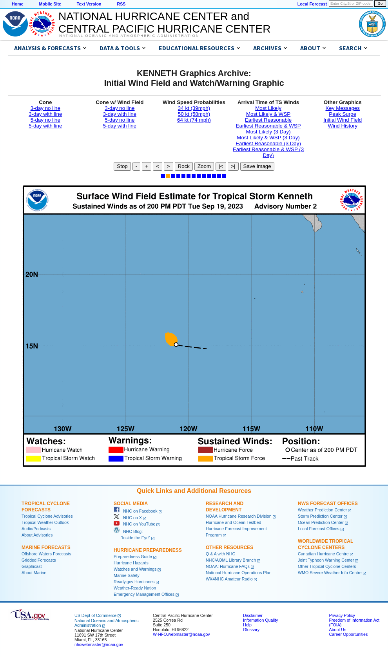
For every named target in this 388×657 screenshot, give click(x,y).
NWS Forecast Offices (328, 503)
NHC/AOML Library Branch (231, 560)
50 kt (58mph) (194, 114)
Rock (184, 166)
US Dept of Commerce (95, 615)
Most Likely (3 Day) (268, 132)
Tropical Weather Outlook (45, 522)
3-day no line (45, 108)
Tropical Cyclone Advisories (47, 516)
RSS (121, 4)
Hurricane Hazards (131, 562)
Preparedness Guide (133, 556)
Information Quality (260, 620)
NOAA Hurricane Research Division (239, 516)
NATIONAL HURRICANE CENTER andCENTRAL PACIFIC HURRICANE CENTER (164, 22)
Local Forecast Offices (318, 528)
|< (221, 166)
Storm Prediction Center (320, 516)
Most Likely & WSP (268, 114)
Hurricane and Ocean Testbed (233, 522)
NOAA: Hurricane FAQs (228, 566)
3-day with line (45, 114)
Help (247, 624)
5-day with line (45, 126)
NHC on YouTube (134, 524)
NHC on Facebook (136, 511)
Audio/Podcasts (36, 528)
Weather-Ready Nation (135, 588)
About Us (337, 629)
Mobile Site (50, 4)
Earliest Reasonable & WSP (268, 126)
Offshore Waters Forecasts (46, 553)
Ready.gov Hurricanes (134, 581)
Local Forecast (312, 4)
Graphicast (32, 566)
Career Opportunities (348, 634)
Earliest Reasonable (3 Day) (268, 143)
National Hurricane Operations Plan (239, 572)
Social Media (131, 503)
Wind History (342, 126)
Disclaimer (253, 615)
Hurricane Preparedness (148, 550)
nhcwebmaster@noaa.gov (98, 644)
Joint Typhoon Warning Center (326, 560)
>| (233, 166)
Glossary (251, 629)
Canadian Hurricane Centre (323, 553)
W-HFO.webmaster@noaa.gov (181, 634)
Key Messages (342, 108)
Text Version (89, 4)
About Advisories (37, 535)
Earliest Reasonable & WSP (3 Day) (268, 152)
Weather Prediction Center (322, 509)
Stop (122, 166)
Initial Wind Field (342, 120)
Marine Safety (127, 575)
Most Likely (268, 108)
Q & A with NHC (220, 553)
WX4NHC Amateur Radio (229, 579)
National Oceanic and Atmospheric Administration (129, 36)
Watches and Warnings (135, 569)
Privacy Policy (342, 615)
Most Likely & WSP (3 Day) (268, 138)
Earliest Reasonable (268, 120)
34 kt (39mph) (194, 108)
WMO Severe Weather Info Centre (330, 572)
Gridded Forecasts (39, 560)
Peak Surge (342, 114)
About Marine (34, 572)
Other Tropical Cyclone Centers (327, 566)
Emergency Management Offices (144, 594)
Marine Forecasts (46, 547)
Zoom (204, 166)
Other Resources (229, 547)
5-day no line (45, 120)
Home (18, 4)
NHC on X (128, 517)
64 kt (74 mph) (194, 120)
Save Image (257, 166)
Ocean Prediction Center (321, 522)
